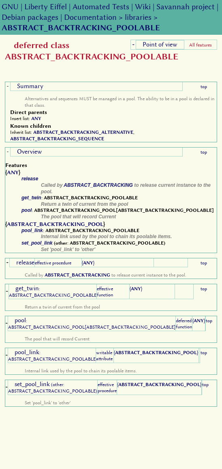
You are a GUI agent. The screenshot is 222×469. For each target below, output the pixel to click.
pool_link (32, 230)
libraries (138, 17)
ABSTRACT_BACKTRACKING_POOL (55, 224)
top (204, 86)
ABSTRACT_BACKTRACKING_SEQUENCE (57, 139)
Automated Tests (101, 6)
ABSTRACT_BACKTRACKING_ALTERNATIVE (83, 132)
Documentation (90, 17)
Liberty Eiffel (45, 6)
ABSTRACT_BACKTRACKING (98, 185)
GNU (10, 6)
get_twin (31, 198)
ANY (36, 118)
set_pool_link (37, 243)
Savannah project (185, 6)
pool (26, 210)
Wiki (143, 6)
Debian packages (30, 17)
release (29, 179)
